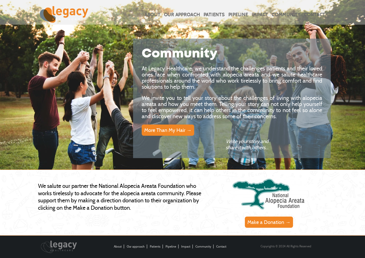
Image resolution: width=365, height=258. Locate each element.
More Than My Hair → (168, 130)
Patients (214, 15)
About (152, 15)
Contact (314, 15)
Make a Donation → (268, 222)
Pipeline (238, 15)
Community (286, 15)
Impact (260, 15)
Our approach (182, 15)
